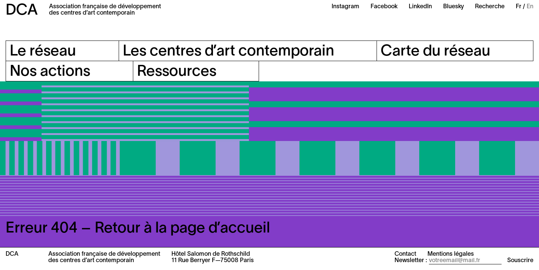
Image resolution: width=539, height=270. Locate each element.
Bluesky (453, 6)
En (530, 6)
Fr (518, 6)
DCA (22, 11)
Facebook (384, 6)
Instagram (345, 6)
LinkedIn (420, 6)
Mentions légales (450, 254)
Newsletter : (411, 260)
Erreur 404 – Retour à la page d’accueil (138, 229)
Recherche (490, 6)
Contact (405, 254)
